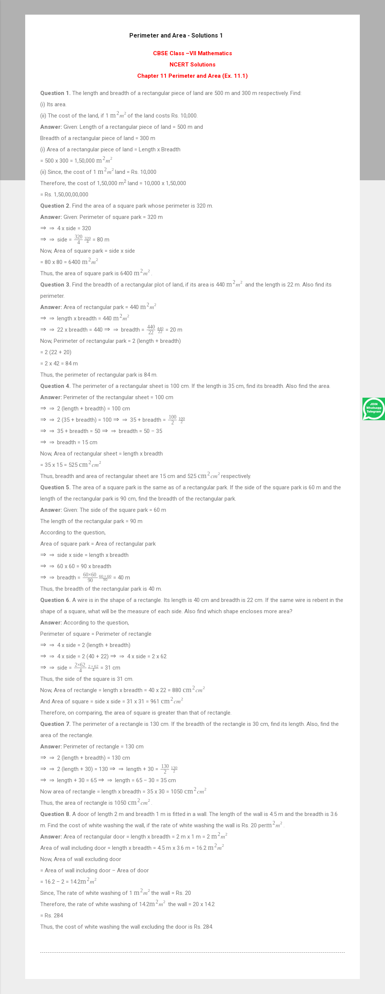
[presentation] (118, 115)
